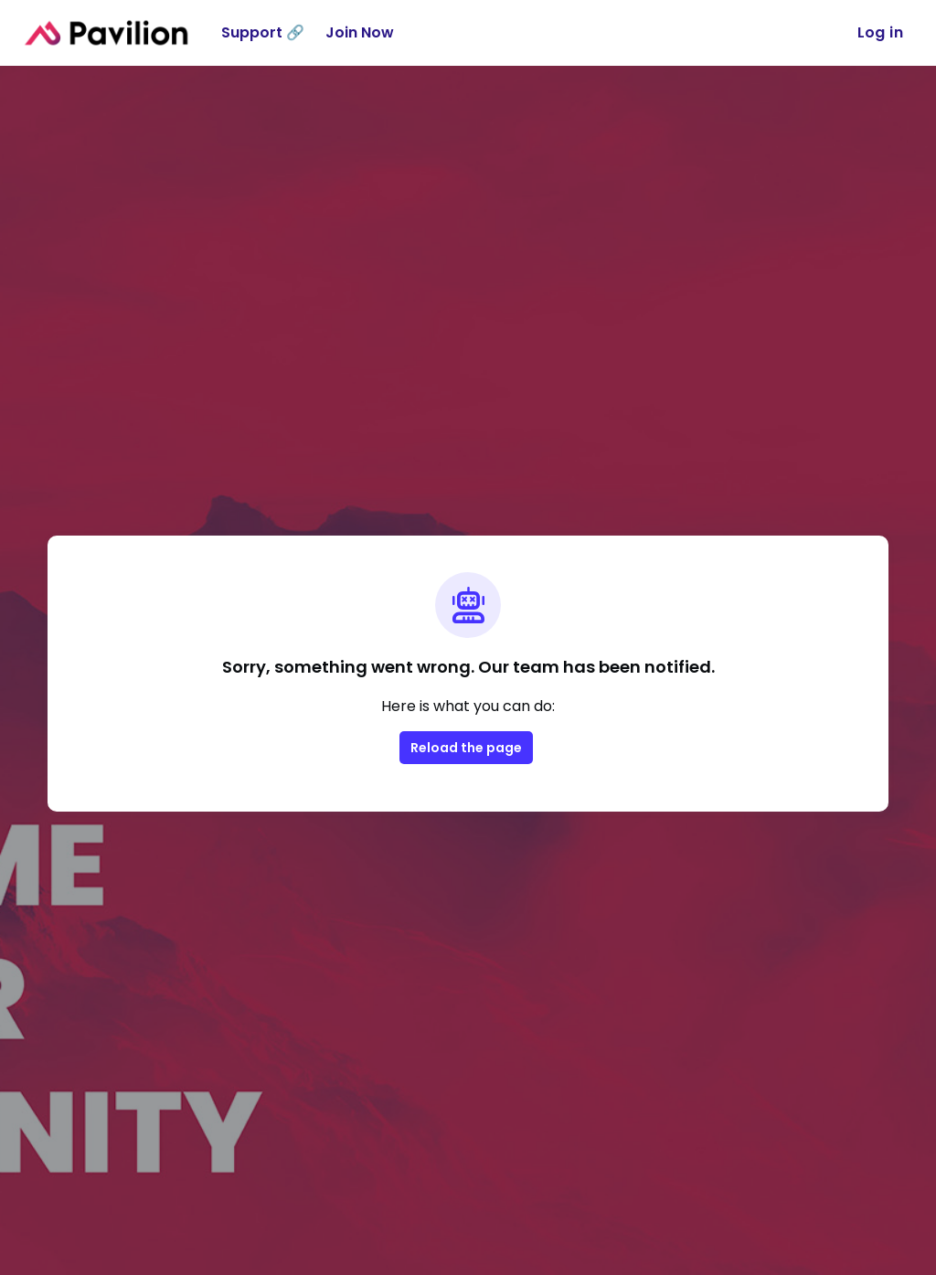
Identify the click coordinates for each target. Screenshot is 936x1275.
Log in (880, 32)
